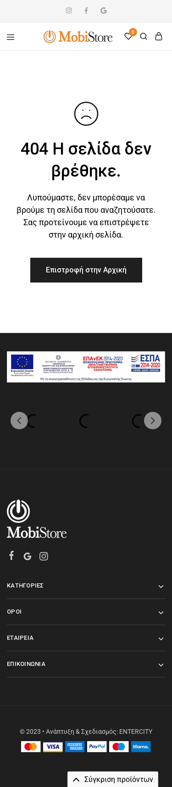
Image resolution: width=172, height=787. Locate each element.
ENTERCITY (135, 731)
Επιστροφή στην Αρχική (86, 270)
